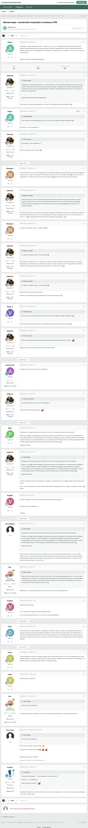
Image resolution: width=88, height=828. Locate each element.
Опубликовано (28, 42)
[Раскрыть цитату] (22, 80)
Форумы (4, 11)
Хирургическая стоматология (28, 29)
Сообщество (19, 7)
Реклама (29, 7)
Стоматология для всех (11, 2)
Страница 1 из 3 (24, 35)
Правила (11, 11)
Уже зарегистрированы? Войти (66, 2)
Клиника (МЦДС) (7, 7)
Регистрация (81, 2)
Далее (12, 35)
